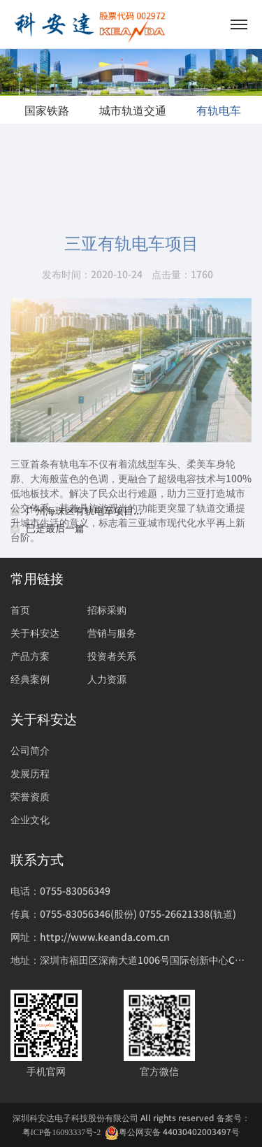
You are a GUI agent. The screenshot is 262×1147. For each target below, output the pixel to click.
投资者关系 (111, 656)
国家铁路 (46, 109)
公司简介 (30, 750)
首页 (20, 609)
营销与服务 (111, 633)
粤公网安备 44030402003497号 (172, 1132)
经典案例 (30, 679)
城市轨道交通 (132, 109)
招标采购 (106, 609)
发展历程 (30, 773)
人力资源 (106, 679)
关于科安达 (34, 633)
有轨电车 (218, 109)
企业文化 (30, 819)
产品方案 (30, 656)
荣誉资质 (30, 796)
